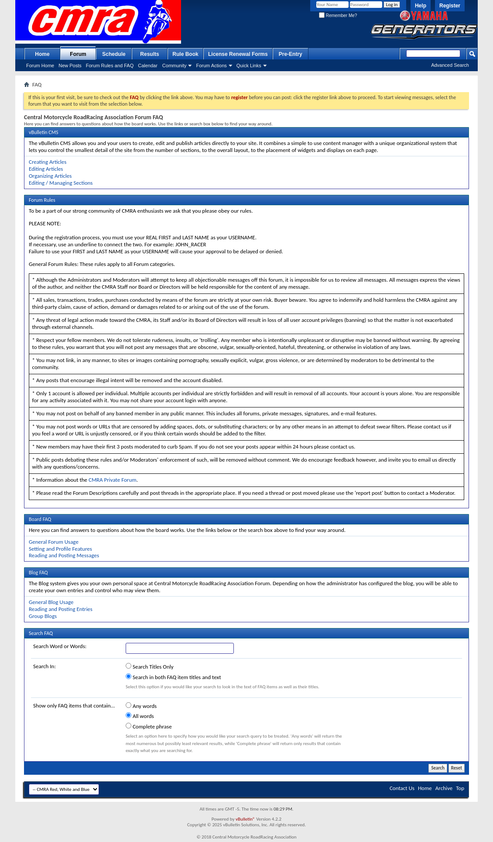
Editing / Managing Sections (60, 182)
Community (174, 65)
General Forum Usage (54, 541)
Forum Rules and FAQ (110, 65)
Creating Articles (47, 162)
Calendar (147, 65)
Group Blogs (43, 616)
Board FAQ (40, 519)
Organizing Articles (50, 176)
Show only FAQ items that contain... (74, 705)
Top (460, 788)
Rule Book (185, 54)
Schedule (113, 54)
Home (42, 54)
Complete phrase (149, 726)
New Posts (70, 65)
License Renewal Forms (238, 54)
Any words (141, 705)
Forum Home (40, 65)
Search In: (44, 666)
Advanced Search (450, 65)
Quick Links (248, 65)
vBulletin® (245, 819)
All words (140, 715)
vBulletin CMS (43, 132)
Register (449, 6)
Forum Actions (211, 65)
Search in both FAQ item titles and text (173, 676)
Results (149, 54)
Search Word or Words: (59, 646)
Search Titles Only (150, 666)
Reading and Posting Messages (64, 555)
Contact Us (402, 788)
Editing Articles (46, 169)
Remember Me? (338, 15)
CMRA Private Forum (113, 479)
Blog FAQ (38, 572)
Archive (443, 788)
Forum (78, 54)
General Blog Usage (51, 602)
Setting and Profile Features (60, 548)
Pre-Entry (290, 54)
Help (420, 6)
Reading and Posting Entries (60, 609)
